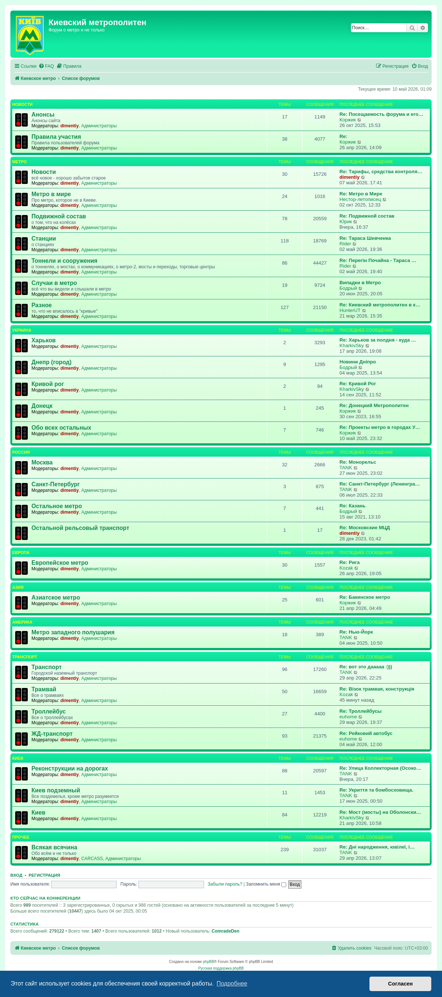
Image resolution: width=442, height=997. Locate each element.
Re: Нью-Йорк (356, 632)
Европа (21, 552)
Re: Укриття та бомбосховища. (376, 790)
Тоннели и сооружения (64, 261)
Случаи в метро (54, 283)
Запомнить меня (266, 884)
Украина (21, 330)
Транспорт (24, 657)
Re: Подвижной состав (366, 216)
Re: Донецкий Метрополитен (374, 405)
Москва (42, 462)
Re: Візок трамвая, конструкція (376, 689)
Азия (18, 587)
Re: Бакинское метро (364, 597)
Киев (17, 758)
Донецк (42, 406)
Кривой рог (47, 384)
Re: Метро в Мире (360, 194)
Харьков (43, 340)
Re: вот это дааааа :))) (365, 666)
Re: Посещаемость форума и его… (381, 114)
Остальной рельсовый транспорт (80, 528)
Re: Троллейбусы (360, 711)
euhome (348, 716)
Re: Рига (349, 562)
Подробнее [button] (232, 983)
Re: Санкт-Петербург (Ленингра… (379, 484)
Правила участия (56, 137)
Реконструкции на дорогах (69, 768)
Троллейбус (48, 711)
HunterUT (350, 310)
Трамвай (43, 689)
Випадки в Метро (360, 282)
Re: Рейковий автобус (365, 733)
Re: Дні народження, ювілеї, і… (377, 847)
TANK (345, 467)
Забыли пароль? (225, 884)
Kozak (346, 568)
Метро (19, 162)
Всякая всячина (54, 847)
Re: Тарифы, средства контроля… (380, 171)
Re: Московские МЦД (364, 527)
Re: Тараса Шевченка (365, 238)
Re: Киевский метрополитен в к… (380, 305)
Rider (345, 243)
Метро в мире (51, 194)
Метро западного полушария (72, 632)
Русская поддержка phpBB (221, 968)
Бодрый (348, 288)
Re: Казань (352, 505)
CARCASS (92, 858)
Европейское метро (59, 563)
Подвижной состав (58, 216)
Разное (41, 305)
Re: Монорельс (357, 462)
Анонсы (42, 114)
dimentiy (69, 125)
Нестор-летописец (360, 199)
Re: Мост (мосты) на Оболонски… (380, 812)
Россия (21, 452)
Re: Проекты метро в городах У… (379, 427)
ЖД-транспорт (52, 734)
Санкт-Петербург (55, 484)
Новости (22, 104)
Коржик (347, 119)
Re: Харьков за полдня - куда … (377, 340)
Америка (22, 622)
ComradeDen (225, 931)
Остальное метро (56, 506)
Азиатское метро (55, 597)
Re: (343, 136)
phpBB (208, 962)
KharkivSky (351, 345)
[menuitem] (46, 66)
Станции (43, 238)
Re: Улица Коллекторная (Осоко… (380, 768)
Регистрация (44, 875)
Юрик (345, 221)
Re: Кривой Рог (357, 383)
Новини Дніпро (357, 362)
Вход (16, 875)
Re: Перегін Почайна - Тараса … (377, 260)
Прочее (20, 837)
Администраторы (99, 125)
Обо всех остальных (61, 427)
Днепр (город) (51, 362)
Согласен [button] (400, 984)
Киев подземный (55, 790)
